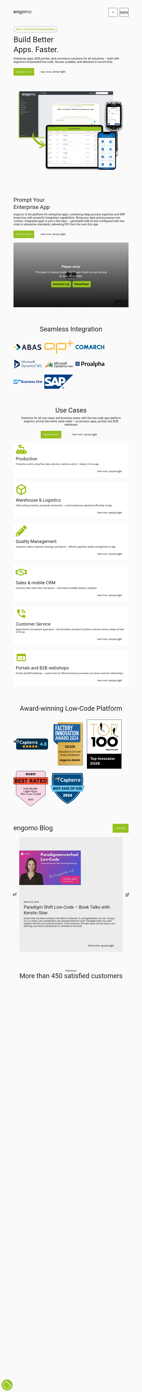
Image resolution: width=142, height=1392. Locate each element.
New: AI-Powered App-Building (35, 29)
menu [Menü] (124, 12)
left (15, 894)
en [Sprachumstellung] (113, 12)
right (127, 894)
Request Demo (24, 72)
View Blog (120, 828)
